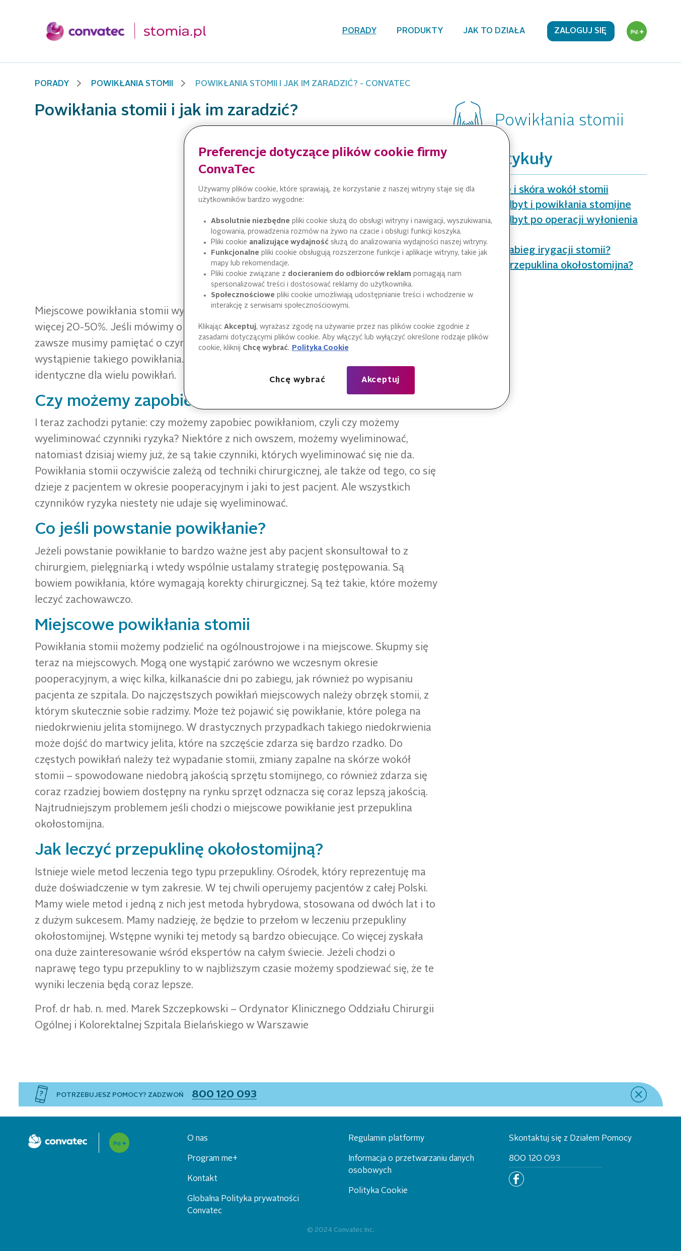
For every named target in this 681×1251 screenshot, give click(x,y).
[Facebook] (516, 1179)
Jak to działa (494, 31)
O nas (197, 1139)
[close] (639, 1094)
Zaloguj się (580, 31)
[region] (346, 267)
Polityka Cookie (378, 1191)
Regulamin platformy (386, 1139)
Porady (359, 31)
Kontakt (202, 1179)
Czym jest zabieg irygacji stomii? (532, 251)
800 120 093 (534, 1159)
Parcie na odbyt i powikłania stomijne (542, 205)
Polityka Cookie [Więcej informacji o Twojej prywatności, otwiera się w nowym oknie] (320, 348)
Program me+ (212, 1159)
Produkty (420, 31)
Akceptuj (380, 380)
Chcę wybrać (297, 380)
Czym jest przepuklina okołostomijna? (543, 266)
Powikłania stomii (132, 84)
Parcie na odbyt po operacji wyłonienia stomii (545, 228)
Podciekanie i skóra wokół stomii (531, 190)
